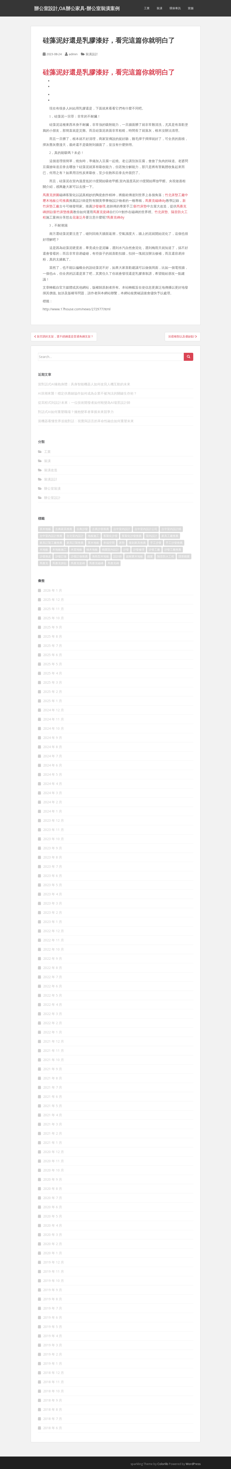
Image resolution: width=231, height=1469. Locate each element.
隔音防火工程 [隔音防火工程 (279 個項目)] (165, 556)
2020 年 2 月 (52, 1244)
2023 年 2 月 (52, 912)
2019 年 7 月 (52, 1308)
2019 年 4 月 (52, 1336)
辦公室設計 (52, 497)
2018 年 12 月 (53, 1372)
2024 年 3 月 (52, 793)
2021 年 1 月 (52, 1142)
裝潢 (159, 8)
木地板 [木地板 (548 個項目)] (44, 549)
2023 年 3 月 (52, 903)
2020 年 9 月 (52, 1179)
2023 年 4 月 (52, 894)
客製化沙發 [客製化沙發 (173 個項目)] (110, 536)
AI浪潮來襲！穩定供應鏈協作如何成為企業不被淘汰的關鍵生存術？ (87, 393)
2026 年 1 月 (52, 590)
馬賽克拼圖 (51, 195)
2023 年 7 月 (52, 866)
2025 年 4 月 (52, 673)
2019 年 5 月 (52, 1326)
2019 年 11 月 (53, 1271)
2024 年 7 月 (52, 756)
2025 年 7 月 (52, 645)
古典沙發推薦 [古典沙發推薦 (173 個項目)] (100, 529)
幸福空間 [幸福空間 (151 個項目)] (109, 543)
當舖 (190, 8)
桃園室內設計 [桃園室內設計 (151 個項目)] (110, 549)
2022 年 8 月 (52, 967)
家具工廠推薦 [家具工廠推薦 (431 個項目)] (169, 536)
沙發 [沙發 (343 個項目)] (126, 549)
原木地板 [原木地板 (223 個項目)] (45, 529)
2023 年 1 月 (52, 921)
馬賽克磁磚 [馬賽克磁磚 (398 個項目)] (96, 563)
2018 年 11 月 (53, 1382)
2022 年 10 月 (53, 949)
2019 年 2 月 (52, 1354)
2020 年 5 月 (52, 1216)
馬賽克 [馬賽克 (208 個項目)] (44, 563)
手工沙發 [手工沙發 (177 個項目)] (155, 543)
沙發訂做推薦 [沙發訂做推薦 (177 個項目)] (79, 556)
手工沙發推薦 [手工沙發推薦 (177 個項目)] (174, 543)
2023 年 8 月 (52, 857)
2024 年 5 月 (52, 774)
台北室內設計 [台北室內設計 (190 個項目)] (75, 536)
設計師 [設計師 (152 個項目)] (117, 556)
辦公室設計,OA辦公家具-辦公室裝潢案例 (77, 8)
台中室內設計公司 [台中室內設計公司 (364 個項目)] (145, 529)
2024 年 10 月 (53, 728)
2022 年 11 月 (53, 940)
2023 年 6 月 (52, 875)
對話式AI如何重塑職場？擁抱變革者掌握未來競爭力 (76, 411)
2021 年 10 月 (53, 1059)
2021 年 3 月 (52, 1124)
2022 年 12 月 (53, 931)
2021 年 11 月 (53, 1050)
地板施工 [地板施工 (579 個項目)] (93, 536)
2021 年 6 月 (52, 1096)
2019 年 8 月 (52, 1299)
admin (73, 54)
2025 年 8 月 (52, 636)
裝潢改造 (50, 470)
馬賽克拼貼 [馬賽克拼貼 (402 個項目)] (59, 563)
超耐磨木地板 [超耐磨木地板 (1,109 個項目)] (134, 556)
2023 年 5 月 (52, 885)
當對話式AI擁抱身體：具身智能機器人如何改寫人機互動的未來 (84, 384)
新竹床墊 (140, 206)
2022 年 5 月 (52, 995)
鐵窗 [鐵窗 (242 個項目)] (150, 556)
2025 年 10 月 (53, 618)
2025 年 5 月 (52, 664)
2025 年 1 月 (52, 701)
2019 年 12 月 (53, 1262)
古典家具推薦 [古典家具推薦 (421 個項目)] (63, 529)
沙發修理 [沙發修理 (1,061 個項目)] (138, 549)
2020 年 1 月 (52, 1253)
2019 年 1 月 (52, 1363)
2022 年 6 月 (52, 986)
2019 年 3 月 (52, 1345)
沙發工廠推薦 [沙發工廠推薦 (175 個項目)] (172, 549)
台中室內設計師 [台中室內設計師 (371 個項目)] (171, 529)
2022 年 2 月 (52, 1023)
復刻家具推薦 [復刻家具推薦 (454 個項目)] (137, 543)
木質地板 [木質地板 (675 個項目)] (76, 549)
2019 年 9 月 (52, 1290)
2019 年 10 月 (53, 1280)
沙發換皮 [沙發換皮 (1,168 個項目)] (45, 556)
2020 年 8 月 (52, 1188)
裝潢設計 (92, 54)
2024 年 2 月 (52, 802)
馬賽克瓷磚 (101, 212)
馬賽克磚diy (115, 217)
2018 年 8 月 (52, 1409)
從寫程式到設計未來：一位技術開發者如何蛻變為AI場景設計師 (84, 402)
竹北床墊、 (163, 212)
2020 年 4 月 (52, 1225)
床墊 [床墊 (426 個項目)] (122, 543)
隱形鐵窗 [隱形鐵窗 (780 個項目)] (184, 556)
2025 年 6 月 (52, 654)
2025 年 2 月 (52, 691)
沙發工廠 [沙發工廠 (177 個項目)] (154, 549)
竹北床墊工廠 (175, 195)
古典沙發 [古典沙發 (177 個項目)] (82, 529)
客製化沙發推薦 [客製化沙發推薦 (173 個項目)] (132, 536)
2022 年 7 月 (52, 977)
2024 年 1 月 (52, 811)
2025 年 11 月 (53, 608)
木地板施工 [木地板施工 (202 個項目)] (59, 549)
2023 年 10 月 (53, 839)
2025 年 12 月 (53, 599)
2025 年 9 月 (52, 627)
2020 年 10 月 (53, 1170)
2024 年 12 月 (53, 710)
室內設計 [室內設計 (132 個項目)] (151, 536)
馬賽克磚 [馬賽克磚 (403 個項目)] (113, 563)
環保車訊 (175, 8)
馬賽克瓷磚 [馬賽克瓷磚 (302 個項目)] (78, 563)
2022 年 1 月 (52, 1032)
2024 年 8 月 (52, 747)
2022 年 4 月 (52, 1004)
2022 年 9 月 (52, 958)
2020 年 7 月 (52, 1197)
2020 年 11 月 (53, 1161)
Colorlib (162, 1464)
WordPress (193, 1464)
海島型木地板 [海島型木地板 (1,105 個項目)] (100, 556)
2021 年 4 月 (52, 1115)
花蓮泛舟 (79, 217)
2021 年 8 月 (52, 1078)
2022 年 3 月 (52, 1013)
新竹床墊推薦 (63, 212)
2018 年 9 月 (52, 1400)
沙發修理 (98, 206)
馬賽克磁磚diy (155, 200)
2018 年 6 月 (52, 1428)
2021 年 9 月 (52, 1069)
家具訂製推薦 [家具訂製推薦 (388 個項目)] (75, 543)
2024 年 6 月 (52, 765)
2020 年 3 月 (52, 1234)
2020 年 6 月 (52, 1207)
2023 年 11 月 (53, 829)
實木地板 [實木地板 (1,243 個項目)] (93, 543)
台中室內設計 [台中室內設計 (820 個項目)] (121, 529)
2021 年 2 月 (52, 1133)
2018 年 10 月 (53, 1391)
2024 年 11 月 (53, 719)
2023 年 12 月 (53, 820)
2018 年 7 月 (52, 1418)
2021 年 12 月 (53, 1041)
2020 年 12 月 (53, 1151)
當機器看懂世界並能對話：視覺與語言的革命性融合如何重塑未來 (86, 421)
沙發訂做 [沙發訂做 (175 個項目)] (61, 556)
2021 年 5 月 (52, 1105)
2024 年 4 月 (52, 783)
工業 (147, 8)
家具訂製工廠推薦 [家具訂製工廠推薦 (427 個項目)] (51, 543)
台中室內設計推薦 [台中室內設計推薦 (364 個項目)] (51, 536)
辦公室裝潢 (52, 488)
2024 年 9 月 (52, 737)
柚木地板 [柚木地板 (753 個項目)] (92, 549)
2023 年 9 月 (52, 848)
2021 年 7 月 (52, 1087)
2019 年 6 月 (52, 1317)
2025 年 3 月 (52, 682)
